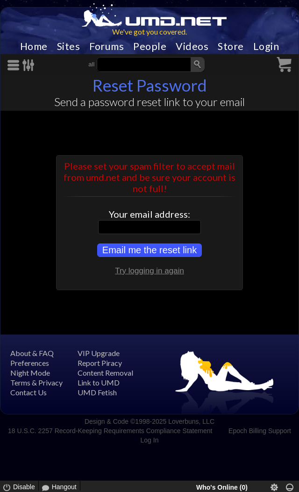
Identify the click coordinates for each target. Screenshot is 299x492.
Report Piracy (100, 362)
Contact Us (28, 392)
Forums (106, 46)
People (149, 46)
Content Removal (105, 372)
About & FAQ (32, 353)
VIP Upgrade (99, 353)
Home (34, 46)
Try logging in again (149, 270)
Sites (68, 46)
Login (266, 46)
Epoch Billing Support (259, 431)
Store (231, 46)
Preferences (29, 362)
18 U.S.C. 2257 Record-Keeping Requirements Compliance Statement (110, 431)
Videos (192, 46)
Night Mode (30, 372)
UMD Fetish (97, 392)
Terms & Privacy (36, 382)
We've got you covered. (149, 31)
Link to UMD (99, 382)
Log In (150, 440)
